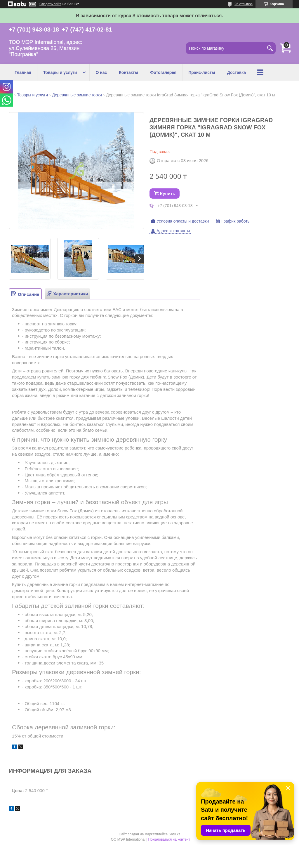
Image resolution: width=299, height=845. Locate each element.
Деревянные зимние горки (77, 95)
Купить (167, 193)
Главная (23, 72)
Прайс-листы (201, 72)
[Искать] (270, 48)
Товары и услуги (60, 72)
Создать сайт (50, 4)
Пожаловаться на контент (169, 839)
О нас (101, 72)
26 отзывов (243, 4)
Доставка (236, 72)
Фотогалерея (163, 72)
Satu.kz (174, 834)
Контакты (128, 72)
